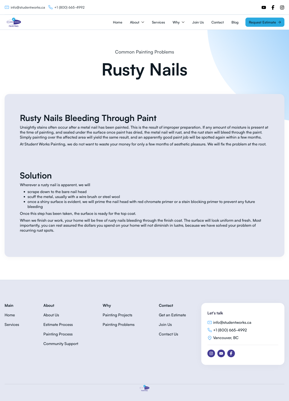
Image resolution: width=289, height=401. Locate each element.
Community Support (60, 343)
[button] (137, 22)
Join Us (198, 22)
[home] (14, 22)
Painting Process (58, 334)
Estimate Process (58, 324)
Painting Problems (119, 324)
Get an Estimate (172, 315)
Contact (217, 22)
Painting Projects (117, 315)
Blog (235, 22)
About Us (51, 315)
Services (158, 22)
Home (117, 22)
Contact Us (168, 334)
